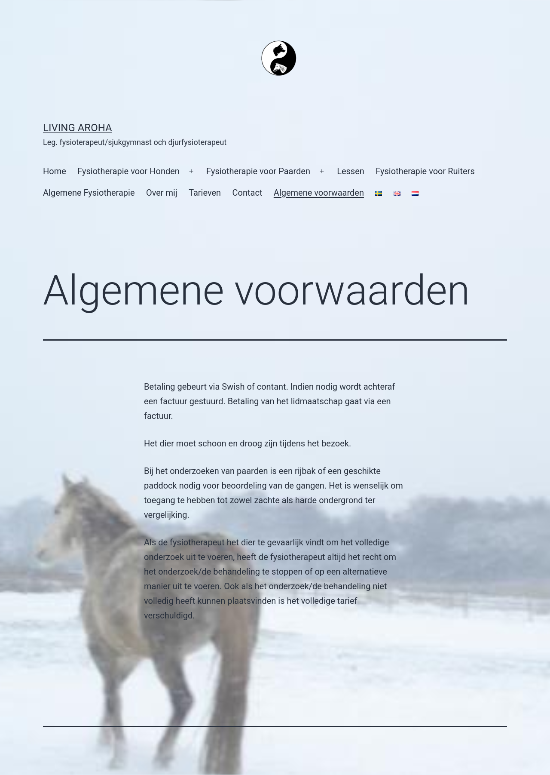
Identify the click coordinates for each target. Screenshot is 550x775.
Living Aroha (77, 128)
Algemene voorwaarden (319, 193)
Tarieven (205, 193)
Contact (247, 193)
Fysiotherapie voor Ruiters (425, 171)
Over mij (161, 193)
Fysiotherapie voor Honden (128, 171)
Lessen (350, 171)
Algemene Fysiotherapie (89, 193)
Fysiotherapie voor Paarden (258, 171)
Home (54, 171)
